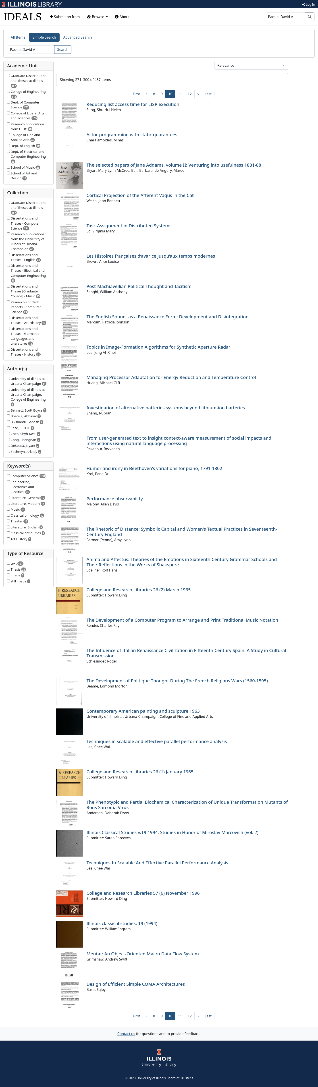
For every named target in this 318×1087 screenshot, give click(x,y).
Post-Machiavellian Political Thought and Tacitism (139, 286)
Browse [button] (96, 16)
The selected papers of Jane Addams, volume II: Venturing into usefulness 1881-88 (174, 165)
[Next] (198, 94)
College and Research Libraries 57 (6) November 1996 (143, 893)
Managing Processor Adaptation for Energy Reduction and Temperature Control (171, 377)
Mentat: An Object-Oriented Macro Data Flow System (143, 954)
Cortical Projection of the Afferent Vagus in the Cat (140, 195)
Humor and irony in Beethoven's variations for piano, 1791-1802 (154, 468)
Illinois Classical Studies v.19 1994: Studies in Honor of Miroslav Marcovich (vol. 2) (172, 832)
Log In (308, 4)
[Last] (208, 94)
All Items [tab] (18, 37)
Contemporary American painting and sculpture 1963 (143, 711)
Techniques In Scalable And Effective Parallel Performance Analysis (157, 863)
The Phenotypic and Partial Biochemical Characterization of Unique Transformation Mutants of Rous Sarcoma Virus (187, 804)
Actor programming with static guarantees (132, 135)
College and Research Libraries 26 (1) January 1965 (140, 772)
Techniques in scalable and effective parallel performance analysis (157, 741)
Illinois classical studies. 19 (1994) (122, 923)
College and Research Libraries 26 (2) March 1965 (139, 590)
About (122, 16)
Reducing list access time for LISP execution (133, 104)
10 (171, 93)
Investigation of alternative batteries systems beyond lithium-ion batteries (166, 408)
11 (180, 93)
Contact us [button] (126, 1033)
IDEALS (23, 17)
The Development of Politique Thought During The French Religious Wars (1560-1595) (177, 681)
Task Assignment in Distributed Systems (129, 226)
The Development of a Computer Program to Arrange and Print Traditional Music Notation (182, 620)
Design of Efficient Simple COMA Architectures (136, 984)
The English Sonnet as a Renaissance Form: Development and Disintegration (168, 317)
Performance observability (115, 499)
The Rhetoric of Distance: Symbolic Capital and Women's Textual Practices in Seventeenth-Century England (182, 531)
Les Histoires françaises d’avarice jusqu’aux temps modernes (151, 256)
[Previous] (146, 94)
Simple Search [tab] (44, 37)
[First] (136, 94)
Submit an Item (65, 16)
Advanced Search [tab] (77, 37)
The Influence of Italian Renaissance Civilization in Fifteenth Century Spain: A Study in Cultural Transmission (186, 653)
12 (190, 93)
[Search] (285, 16)
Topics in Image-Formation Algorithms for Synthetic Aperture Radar (159, 347)
